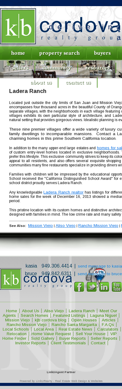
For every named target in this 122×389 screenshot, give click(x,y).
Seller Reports (104, 338)
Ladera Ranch (82, 311)
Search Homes (34, 315)
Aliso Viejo (66, 225)
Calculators (107, 329)
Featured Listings (69, 315)
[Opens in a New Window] (61, 363)
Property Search (59, 53)
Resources (97, 68)
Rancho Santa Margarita (74, 324)
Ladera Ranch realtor (63, 192)
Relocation (17, 334)
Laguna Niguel (103, 315)
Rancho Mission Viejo (98, 225)
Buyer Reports (72, 338)
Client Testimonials (68, 343)
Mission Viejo (40, 225)
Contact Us (78, 82)
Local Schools (16, 329)
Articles (109, 320)
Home (18, 53)
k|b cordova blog (50, 320)
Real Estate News (75, 329)
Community (57, 68)
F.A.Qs (108, 324)
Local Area (44, 329)
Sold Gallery (42, 338)
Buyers (102, 53)
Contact (98, 343)
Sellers (20, 68)
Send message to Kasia (100, 266)
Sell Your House (90, 334)
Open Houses (84, 320)
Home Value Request (51, 334)
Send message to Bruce (100, 274)
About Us (41, 82)
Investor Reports (30, 343)
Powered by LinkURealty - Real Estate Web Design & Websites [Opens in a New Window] (61, 381)
